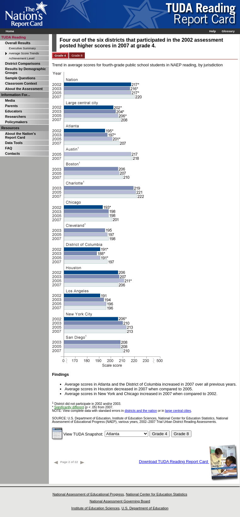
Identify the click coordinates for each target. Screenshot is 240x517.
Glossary (228, 31)
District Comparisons (22, 63)
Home (10, 31)
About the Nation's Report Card (20, 135)
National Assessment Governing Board (120, 501)
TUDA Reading (13, 37)
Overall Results (17, 43)
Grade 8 (77, 55)
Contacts (12, 153)
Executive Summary (22, 48)
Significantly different (69, 407)
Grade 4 (60, 55)
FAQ (8, 148)
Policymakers (16, 122)
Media (10, 100)
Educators (13, 111)
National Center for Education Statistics (156, 494)
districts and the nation (141, 410)
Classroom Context (21, 83)
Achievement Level (21, 58)
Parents (11, 106)
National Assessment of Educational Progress (88, 494)
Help (212, 31)
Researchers (15, 116)
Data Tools (14, 143)
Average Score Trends (24, 53)
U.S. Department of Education (144, 508)
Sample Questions (20, 78)
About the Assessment (24, 89)
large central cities (178, 410)
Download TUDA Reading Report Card (188, 461)
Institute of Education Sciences (95, 508)
